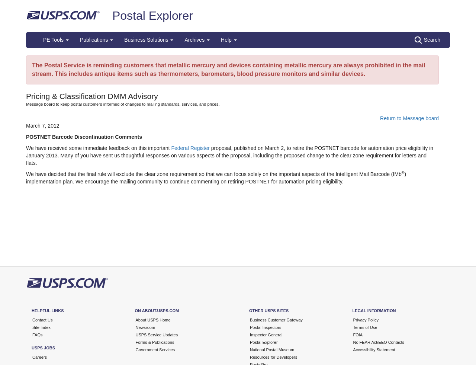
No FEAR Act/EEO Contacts (379, 342)
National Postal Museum (272, 350)
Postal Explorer (152, 15)
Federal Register (190, 148)
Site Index (41, 327)
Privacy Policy (366, 320)
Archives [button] (197, 40)
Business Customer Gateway (276, 320)
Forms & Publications (155, 342)
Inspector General (266, 335)
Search (427, 40)
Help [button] (229, 40)
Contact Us (42, 320)
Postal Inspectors (265, 327)
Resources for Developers (273, 357)
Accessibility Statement (374, 350)
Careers (39, 357)
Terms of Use (365, 327)
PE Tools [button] (56, 40)
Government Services (155, 350)
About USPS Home (153, 320)
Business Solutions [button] (148, 40)
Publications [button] (96, 40)
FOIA (358, 335)
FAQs (37, 335)
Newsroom (145, 327)
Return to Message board (409, 118)
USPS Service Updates (157, 335)
